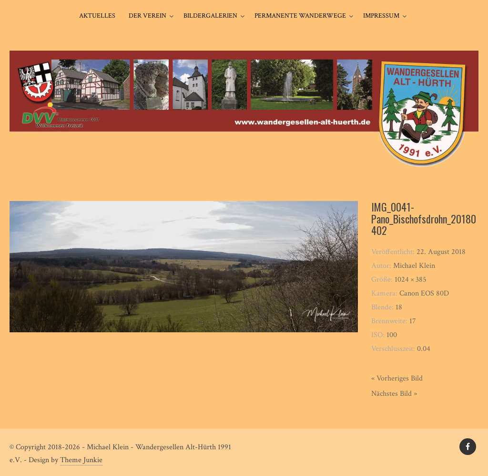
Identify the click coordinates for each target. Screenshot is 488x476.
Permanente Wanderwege (300, 15)
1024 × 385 (411, 280)
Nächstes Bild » (394, 394)
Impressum (381, 15)
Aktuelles (97, 15)
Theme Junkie (81, 460)
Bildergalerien (210, 15)
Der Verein (147, 15)
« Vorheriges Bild (397, 378)
